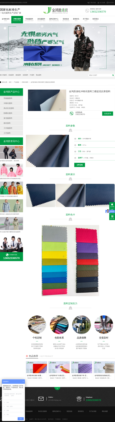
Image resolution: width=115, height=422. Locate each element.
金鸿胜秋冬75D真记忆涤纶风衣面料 (61, 375)
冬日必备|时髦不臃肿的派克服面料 (10, 232)
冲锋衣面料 (17, 19)
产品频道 (17, 82)
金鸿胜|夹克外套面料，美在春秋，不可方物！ (13, 160)
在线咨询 (107, 114)
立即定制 (80, 165)
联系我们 (111, 2)
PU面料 (32, 75)
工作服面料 (8, 128)
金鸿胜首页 (5, 19)
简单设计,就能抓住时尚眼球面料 (9, 214)
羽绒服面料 (29, 19)
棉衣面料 (7, 123)
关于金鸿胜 (92, 411)
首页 (10, 82)
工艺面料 (7, 133)
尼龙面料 (11, 75)
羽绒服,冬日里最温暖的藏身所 (9, 196)
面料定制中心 (54, 19)
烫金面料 (38, 75)
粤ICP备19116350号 (40, 419)
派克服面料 (41, 19)
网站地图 (93, 2)
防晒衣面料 (8, 113)
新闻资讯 (76, 19)
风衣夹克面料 (9, 108)
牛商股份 (58, 419)
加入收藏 (102, 2)
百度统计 (65, 419)
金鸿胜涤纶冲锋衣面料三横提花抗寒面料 (43, 82)
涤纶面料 (18, 75)
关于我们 (86, 19)
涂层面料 (25, 75)
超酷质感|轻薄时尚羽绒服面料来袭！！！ (12, 178)
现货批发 (65, 19)
